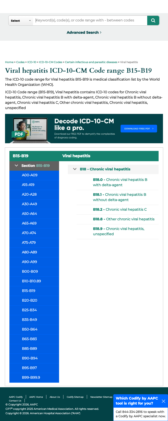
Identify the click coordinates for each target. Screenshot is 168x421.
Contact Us (15, 400)
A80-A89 (29, 252)
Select (15, 20)
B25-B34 (29, 310)
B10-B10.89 (31, 281)
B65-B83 (29, 339)
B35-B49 (29, 320)
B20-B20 (29, 300)
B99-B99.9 (31, 377)
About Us (55, 397)
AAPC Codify (16, 397)
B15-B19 (28, 291)
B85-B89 (29, 349)
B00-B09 (30, 271)
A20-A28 (29, 194)
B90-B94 (30, 358)
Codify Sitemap (75, 397)
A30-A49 (29, 204)
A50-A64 (29, 214)
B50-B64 (29, 329)
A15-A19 (28, 185)
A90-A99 (29, 262)
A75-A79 (29, 243)
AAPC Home (36, 397)
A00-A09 (29, 175)
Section (35, 166)
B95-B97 (29, 368)
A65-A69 (29, 223)
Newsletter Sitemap (101, 397)
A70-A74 (29, 233)
